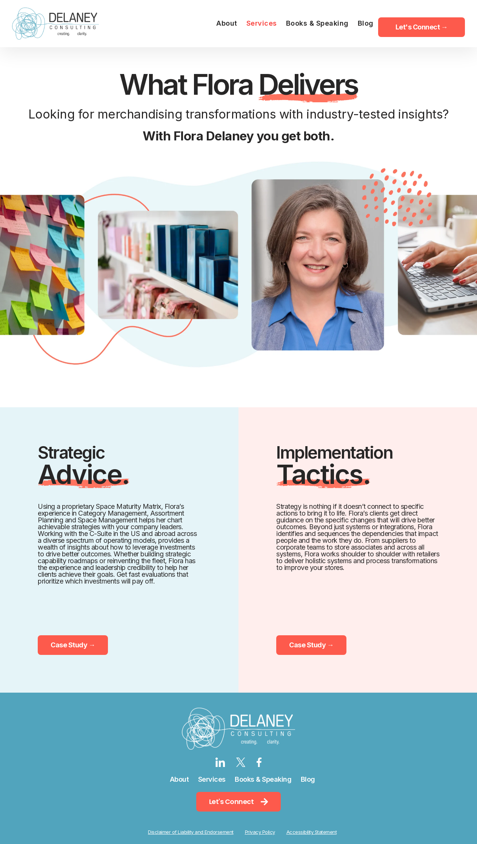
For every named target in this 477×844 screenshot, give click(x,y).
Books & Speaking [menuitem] (317, 23)
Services (212, 779)
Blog (308, 779)
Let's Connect (238, 801)
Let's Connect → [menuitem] (421, 27)
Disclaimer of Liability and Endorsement (191, 832)
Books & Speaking (263, 779)
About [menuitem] (226, 23)
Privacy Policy (260, 832)
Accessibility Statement (311, 832)
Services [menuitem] (261, 23)
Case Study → (73, 645)
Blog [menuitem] (366, 23)
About (179, 779)
